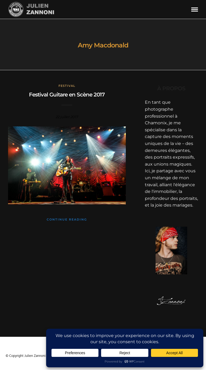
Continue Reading (67, 219)
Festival (66, 86)
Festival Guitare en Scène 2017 (67, 94)
